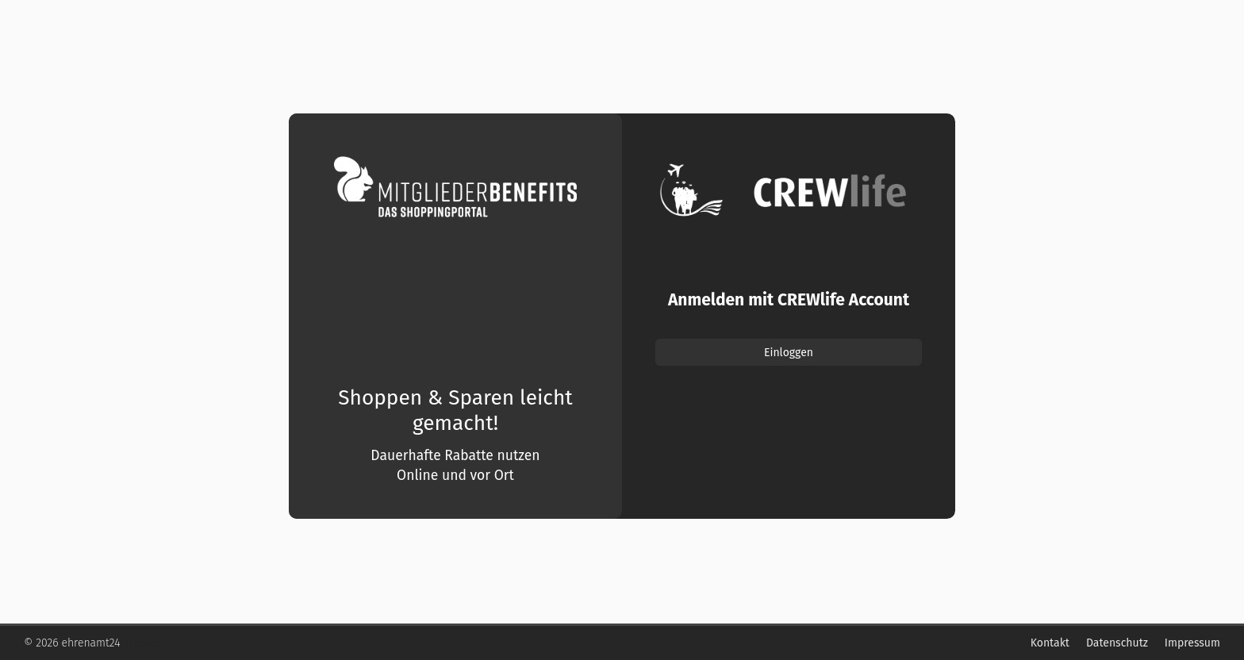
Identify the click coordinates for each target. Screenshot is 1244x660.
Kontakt (1050, 643)
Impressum (1192, 643)
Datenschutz (1117, 643)
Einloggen (788, 352)
